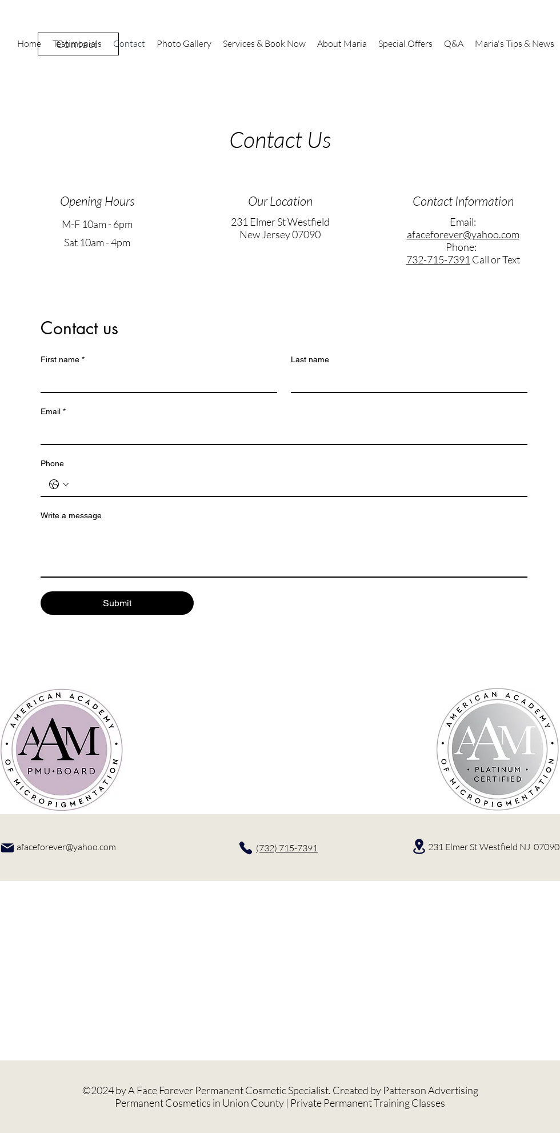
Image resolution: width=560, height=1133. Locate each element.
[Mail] (7, 847)
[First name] (155, 380)
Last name (310, 359)
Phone (52, 463)
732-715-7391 (438, 259)
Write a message (71, 515)
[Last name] (406, 380)
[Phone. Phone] (295, 484)
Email (53, 412)
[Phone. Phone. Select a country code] (58, 484)
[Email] (281, 432)
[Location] (418, 846)
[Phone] (245, 847)
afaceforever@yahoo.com (463, 234)
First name (63, 360)
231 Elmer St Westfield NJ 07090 (493, 846)
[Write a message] (284, 551)
